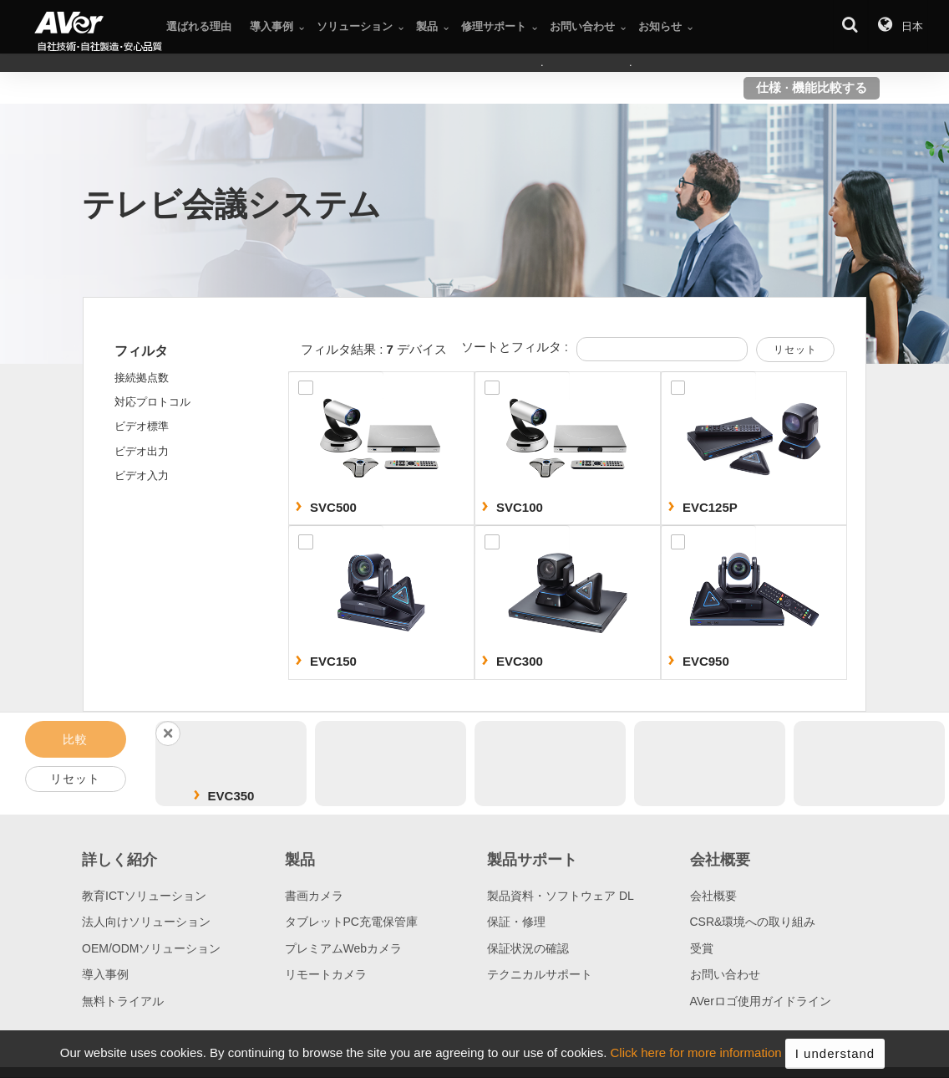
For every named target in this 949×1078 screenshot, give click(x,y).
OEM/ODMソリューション (151, 948)
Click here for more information (696, 1062)
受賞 (701, 948)
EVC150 (333, 661)
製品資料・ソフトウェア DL (560, 895)
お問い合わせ (725, 974)
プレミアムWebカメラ (344, 948)
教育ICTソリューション (144, 895)
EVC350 (231, 796)
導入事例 (105, 974)
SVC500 (333, 507)
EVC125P (710, 507)
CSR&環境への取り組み (753, 921)
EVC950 (706, 661)
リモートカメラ (326, 974)
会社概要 (713, 895)
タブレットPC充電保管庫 (351, 921)
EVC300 (519, 661)
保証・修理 (516, 921)
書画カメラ (314, 895)
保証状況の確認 (528, 948)
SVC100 (519, 507)
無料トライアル (123, 1001)
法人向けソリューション (146, 921)
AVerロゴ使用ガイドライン (760, 1001)
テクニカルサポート (539, 974)
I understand (835, 1062)
